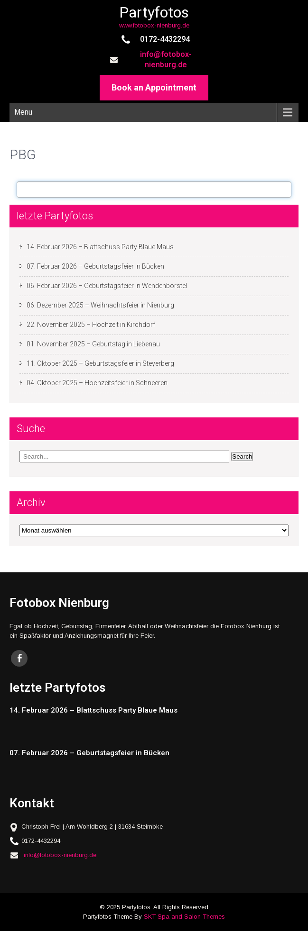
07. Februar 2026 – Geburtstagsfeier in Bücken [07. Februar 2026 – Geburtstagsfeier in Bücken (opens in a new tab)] (95, 266)
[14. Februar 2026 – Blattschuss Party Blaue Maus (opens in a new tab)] (146, 710)
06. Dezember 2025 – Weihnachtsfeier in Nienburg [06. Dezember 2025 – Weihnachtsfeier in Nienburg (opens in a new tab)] (100, 305)
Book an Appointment (154, 87)
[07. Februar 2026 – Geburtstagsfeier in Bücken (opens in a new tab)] (146, 753)
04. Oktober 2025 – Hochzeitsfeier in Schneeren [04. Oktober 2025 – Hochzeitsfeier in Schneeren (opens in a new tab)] (97, 383)
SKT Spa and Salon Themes (184, 916)
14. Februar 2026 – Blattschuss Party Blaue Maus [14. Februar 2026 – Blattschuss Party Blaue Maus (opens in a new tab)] (100, 247)
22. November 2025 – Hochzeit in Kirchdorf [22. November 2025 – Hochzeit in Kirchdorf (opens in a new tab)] (91, 324)
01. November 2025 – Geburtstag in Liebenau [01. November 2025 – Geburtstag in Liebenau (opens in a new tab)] (93, 344)
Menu (23, 112)
